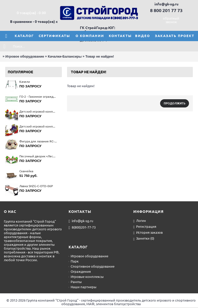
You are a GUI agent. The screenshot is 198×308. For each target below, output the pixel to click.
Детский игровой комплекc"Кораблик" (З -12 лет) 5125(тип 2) (38, 126)
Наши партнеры (82, 287)
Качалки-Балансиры (64, 56)
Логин (139, 221)
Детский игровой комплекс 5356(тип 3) (38, 111)
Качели (24, 81)
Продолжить (174, 103)
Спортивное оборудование (91, 266)
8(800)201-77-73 (82, 227)
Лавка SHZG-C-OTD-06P (36, 186)
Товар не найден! (99, 56)
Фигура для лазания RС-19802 (38, 141)
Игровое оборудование (24, 56)
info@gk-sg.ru (81, 221)
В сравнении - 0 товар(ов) (32, 22)
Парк (74, 261)
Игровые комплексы (86, 276)
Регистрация (144, 227)
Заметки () (143, 239)
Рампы (75, 282)
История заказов (148, 233)
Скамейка (26, 171)
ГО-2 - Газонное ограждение (38, 96)
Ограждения (80, 271)
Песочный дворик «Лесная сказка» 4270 (38, 156)
